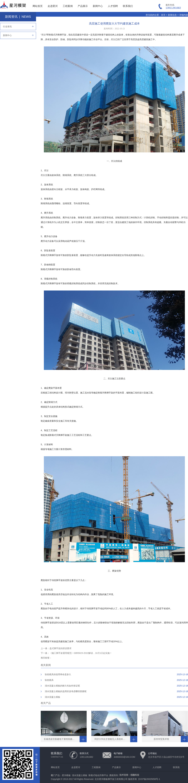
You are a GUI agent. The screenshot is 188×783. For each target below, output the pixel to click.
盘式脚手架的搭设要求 (60, 648)
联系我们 (128, 6)
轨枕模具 (49, 680)
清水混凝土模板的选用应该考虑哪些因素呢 (65, 691)
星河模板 (66, 775)
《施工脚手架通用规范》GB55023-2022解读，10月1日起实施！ (81, 653)
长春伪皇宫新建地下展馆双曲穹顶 (60, 739)
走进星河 (53, 6)
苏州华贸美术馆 (161, 739)
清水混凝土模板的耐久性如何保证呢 (62, 685)
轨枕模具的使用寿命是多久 (58, 674)
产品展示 (83, 6)
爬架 (44, 34)
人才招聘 (113, 6)
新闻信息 (172, 15)
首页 (163, 15)
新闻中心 (98, 6)
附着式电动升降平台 (98, 775)
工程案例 (68, 6)
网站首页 (38, 6)
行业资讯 (7, 26)
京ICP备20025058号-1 (149, 779)
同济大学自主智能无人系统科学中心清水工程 (112, 739)
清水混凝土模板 (52, 697)
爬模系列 (113, 775)
